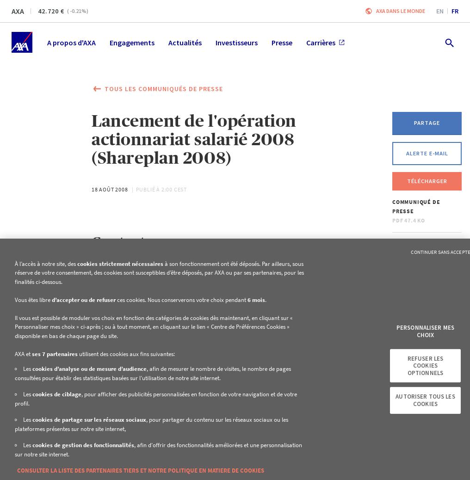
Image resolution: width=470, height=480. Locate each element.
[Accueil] (22, 42)
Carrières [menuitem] (325, 42)
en (440, 11)
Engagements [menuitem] (132, 42)
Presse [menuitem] (282, 42)
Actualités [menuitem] (185, 42)
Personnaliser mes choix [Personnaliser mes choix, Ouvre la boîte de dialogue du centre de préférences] (425, 331)
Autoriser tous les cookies (425, 400)
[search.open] (448, 42)
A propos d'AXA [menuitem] (71, 42)
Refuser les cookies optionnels (425, 365)
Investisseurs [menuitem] (237, 42)
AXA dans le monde (400, 10)
